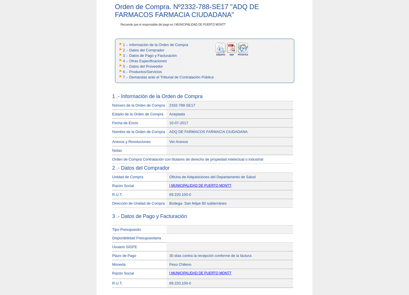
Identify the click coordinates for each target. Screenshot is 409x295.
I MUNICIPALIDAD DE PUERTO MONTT (200, 186)
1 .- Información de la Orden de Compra (155, 45)
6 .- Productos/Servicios (142, 72)
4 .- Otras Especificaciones (145, 61)
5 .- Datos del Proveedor (143, 66)
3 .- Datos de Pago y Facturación (150, 55)
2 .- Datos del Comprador (143, 50)
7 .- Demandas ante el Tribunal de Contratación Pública (168, 77)
